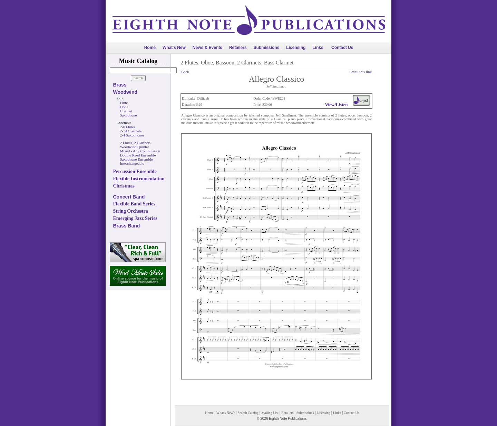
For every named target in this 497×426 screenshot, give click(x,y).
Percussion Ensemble (135, 171)
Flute (124, 103)
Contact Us (342, 47)
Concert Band (129, 197)
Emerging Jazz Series (135, 218)
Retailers (238, 47)
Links (317, 47)
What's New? (225, 413)
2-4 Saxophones (132, 135)
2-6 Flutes (127, 127)
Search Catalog (248, 413)
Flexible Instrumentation (139, 178)
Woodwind (125, 92)
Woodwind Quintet (134, 147)
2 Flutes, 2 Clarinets (135, 143)
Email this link (360, 72)
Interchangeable (132, 163)
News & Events (207, 47)
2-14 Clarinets (131, 131)
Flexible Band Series (134, 203)
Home (150, 47)
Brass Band (126, 226)
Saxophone (128, 115)
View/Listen (336, 104)
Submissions (267, 47)
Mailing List (270, 413)
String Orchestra (130, 211)
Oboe (124, 107)
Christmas (124, 186)
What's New (174, 47)
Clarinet (126, 111)
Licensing (295, 47)
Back (185, 72)
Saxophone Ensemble (136, 159)
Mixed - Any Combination (140, 151)
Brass (120, 85)
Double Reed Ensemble (138, 155)
